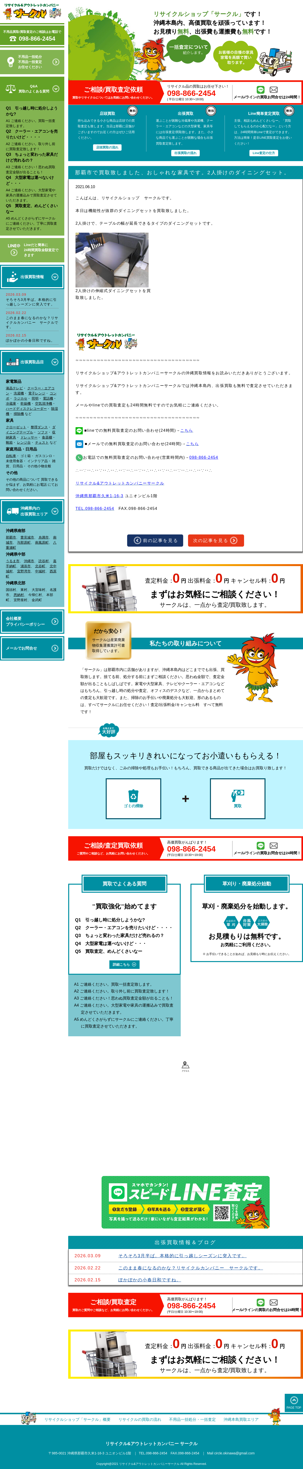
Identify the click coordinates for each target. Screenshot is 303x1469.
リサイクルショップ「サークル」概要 (77, 1419)
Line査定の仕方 (264, 153)
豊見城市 (27, 537)
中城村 (40, 571)
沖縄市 (29, 561)
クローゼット (16, 427)
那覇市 (11, 537)
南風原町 (42, 542)
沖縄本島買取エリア (241, 1419)
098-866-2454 (37, 38)
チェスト (42, 442)
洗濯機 (19, 393)
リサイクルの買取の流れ (139, 1419)
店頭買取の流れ (107, 147)
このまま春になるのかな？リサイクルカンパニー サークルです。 (32, 322)
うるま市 (12, 561)
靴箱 (9, 442)
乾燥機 (25, 403)
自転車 (11, 456)
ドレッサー (29, 437)
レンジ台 (24, 442)
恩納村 (19, 595)
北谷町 (40, 566)
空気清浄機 (43, 403)
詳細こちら (124, 964)
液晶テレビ (14, 388)
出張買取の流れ (185, 153)
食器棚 (47, 437)
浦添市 (25, 566)
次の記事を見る (215, 540)
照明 (35, 398)
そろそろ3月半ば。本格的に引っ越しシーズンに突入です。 (182, 1255)
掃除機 (19, 414)
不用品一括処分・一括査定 (192, 1419)
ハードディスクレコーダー (26, 409)
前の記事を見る (156, 540)
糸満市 (43, 537)
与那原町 (24, 542)
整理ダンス (39, 427)
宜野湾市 (24, 571)
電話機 (48, 398)
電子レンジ (36, 393)
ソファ (43, 432)
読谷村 (43, 561)
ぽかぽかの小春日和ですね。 (30, 340)
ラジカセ (20, 398)
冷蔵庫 (11, 403)
